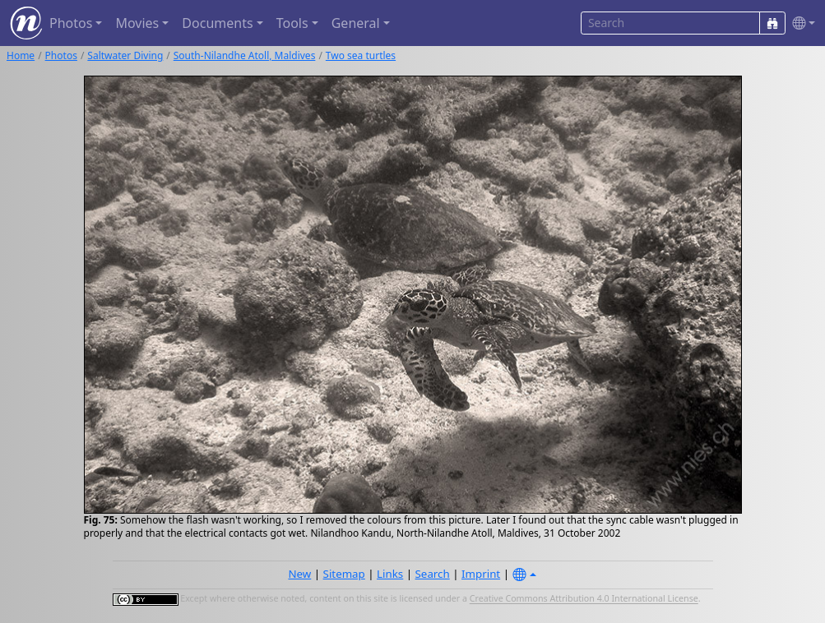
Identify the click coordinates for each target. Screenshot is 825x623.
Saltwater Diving (125, 55)
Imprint (480, 573)
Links (390, 573)
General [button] (355, 23)
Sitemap (344, 573)
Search (432, 573)
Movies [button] (137, 23)
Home (21, 55)
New (299, 573)
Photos (61, 55)
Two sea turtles (361, 55)
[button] (800, 23)
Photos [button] (70, 23)
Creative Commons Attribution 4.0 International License (584, 599)
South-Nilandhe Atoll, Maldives (245, 55)
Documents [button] (217, 23)
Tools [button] (292, 23)
